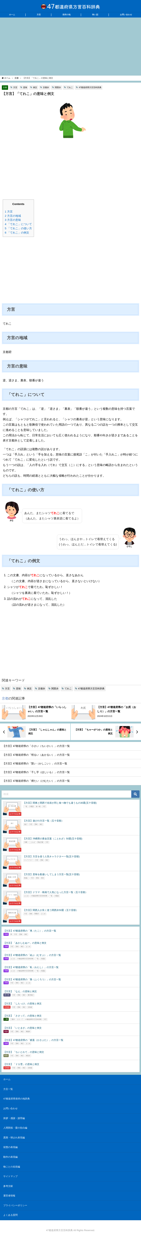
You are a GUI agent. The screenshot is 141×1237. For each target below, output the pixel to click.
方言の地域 (13, 215)
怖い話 (95, 14)
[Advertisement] (70, 46)
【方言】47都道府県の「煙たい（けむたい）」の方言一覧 (36, 780)
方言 (39, 14)
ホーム (12, 14)
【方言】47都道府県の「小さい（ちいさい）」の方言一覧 (36, 745)
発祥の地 (66, 14)
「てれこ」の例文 (17, 232)
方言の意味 (13, 219)
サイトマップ (10, 1176)
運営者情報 (9, 1195)
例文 (35, 87)
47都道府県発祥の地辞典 (16, 1098)
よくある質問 (10, 1215)
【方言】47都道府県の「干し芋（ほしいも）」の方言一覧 (36, 772)
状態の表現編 (10, 1147)
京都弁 (46, 87)
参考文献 (8, 1186)
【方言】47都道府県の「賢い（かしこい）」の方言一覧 (35, 763)
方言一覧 (8, 1089)
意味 (25, 87)
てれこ (70, 87)
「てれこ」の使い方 (18, 228)
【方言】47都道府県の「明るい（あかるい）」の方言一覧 (36, 754)
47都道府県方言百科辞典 (90, 87)
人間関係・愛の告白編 (15, 1127)
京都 (5, 87)
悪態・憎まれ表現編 (14, 1137)
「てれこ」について (18, 224)
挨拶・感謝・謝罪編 (14, 1118)
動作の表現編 (10, 1157)
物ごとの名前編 (11, 1166)
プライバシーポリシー (15, 1205)
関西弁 (58, 87)
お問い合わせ (126, 14)
